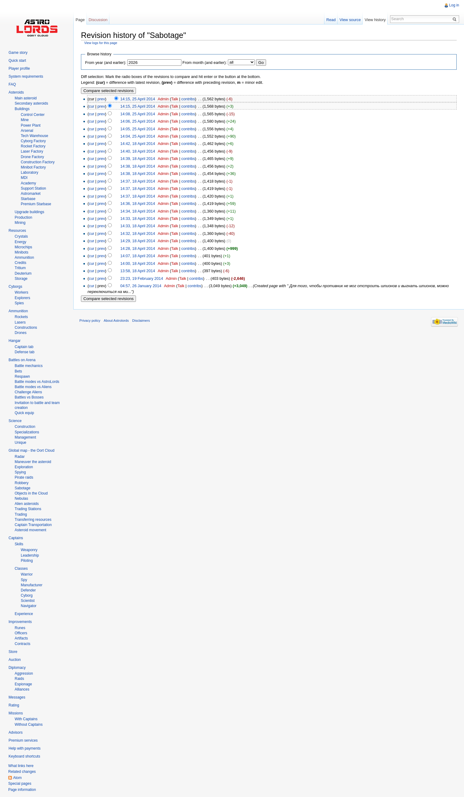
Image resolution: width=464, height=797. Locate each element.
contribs (188, 99)
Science (15, 421)
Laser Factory (32, 151)
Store (13, 652)
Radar (20, 456)
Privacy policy (89, 320)
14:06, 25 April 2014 (137, 121)
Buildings (22, 109)
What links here (21, 766)
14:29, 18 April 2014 (137, 241)
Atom (17, 778)
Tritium (20, 268)
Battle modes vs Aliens (33, 387)
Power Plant (31, 125)
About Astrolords (116, 320)
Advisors (16, 732)
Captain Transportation (33, 525)
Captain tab (24, 347)
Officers (21, 633)
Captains (16, 538)
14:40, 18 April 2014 (137, 151)
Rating (14, 705)
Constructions (26, 327)
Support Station (33, 188)
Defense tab (25, 352)
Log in (454, 5)
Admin (163, 99)
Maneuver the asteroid (33, 462)
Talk (174, 99)
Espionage (23, 684)
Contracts (22, 644)
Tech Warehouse (34, 136)
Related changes (22, 771)
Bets (18, 371)
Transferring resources (33, 519)
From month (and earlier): (204, 62)
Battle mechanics (28, 366)
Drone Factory (32, 157)
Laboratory (29, 172)
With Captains (26, 719)
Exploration (24, 467)
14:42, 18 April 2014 (137, 143)
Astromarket (31, 193)
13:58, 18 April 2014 (137, 271)
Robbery (21, 483)
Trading (21, 514)
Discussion (98, 19)
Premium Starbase (36, 204)
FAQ (12, 84)
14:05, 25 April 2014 (137, 129)
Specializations (27, 432)
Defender (28, 590)
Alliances (22, 689)
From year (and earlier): (105, 62)
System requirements (26, 76)
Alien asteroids (27, 504)
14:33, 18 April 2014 (137, 218)
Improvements (20, 622)
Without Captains (28, 724)
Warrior (27, 574)
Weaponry (29, 550)
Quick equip (24, 413)
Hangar (14, 341)
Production (23, 217)
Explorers (22, 298)
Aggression (24, 673)
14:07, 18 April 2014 (137, 256)
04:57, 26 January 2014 (140, 286)
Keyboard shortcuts (24, 756)
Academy (28, 183)
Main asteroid (26, 98)
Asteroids (16, 92)
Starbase (28, 199)
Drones (21, 333)
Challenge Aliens (28, 392)
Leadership (30, 555)
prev (101, 99)
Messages (17, 697)
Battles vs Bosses (29, 397)
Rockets (21, 317)
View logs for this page (100, 43)
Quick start (17, 60)
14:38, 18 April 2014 (137, 166)
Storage (21, 278)
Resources (17, 230)
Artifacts (21, 638)
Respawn (22, 376)
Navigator (28, 606)
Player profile (19, 68)
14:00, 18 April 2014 (137, 263)
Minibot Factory (33, 167)
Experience (24, 614)
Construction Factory (38, 162)
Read (331, 19)
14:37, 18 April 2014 (137, 181)
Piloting (27, 560)
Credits (20, 263)
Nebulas (21, 498)
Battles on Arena (22, 360)
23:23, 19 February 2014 (141, 278)
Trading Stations (28, 509)
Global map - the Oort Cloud (31, 450)
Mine (25, 120)
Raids (19, 679)
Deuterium (23, 273)
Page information (22, 790)
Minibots (21, 252)
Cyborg (27, 595)
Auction (15, 660)
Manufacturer (31, 585)
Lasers (20, 322)
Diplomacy (17, 667)
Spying (20, 472)
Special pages (19, 783)
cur (91, 106)
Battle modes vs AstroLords (37, 382)
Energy (20, 242)
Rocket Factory (33, 146)
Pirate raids (24, 477)
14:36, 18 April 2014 (137, 203)
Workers (21, 292)
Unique (20, 442)
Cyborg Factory (33, 141)
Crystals (21, 236)
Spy (24, 580)
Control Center (33, 115)
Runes (20, 628)
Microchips (23, 247)
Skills (19, 544)
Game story (18, 52)
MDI (24, 178)
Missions (16, 713)
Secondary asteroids (31, 103)
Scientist (28, 601)
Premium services (23, 740)
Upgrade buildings (29, 212)
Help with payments (25, 748)
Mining (20, 223)
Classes (21, 568)
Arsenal (27, 130)
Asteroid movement (30, 530)
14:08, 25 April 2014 (137, 114)
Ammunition (24, 257)
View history (375, 19)
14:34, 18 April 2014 (137, 211)
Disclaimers (141, 320)
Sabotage (22, 488)
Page (80, 19)
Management (25, 437)
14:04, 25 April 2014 (137, 136)
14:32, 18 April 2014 (137, 233)
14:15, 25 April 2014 (137, 99)
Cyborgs (15, 286)
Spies (19, 303)
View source (350, 19)
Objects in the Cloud (31, 493)
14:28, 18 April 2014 (137, 248)
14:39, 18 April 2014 (137, 158)
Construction (25, 426)
